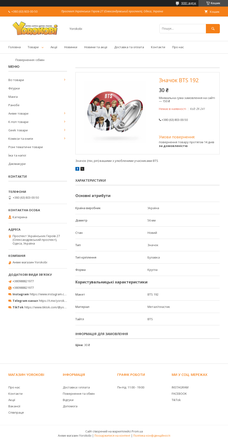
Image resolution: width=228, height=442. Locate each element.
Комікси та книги (20, 138)
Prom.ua (137, 431)
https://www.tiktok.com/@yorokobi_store (53, 307)
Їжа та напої (17, 155)
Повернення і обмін (29, 60)
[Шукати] (213, 28)
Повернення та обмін (79, 393)
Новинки (70, 47)
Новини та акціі (95, 47)
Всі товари (16, 80)
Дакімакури (17, 164)
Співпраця (16, 412)
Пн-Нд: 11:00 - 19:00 (130, 387)
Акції (53, 47)
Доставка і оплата (76, 387)
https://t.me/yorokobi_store (58, 301)
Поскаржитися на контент (112, 436)
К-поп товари (18, 122)
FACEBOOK (179, 393)
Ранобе (14, 105)
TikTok (176, 400)
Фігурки (14, 88)
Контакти (158, 47)
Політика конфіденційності (151, 436)
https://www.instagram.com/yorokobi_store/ (61, 294)
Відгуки (68, 400)
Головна (14, 47)
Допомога (70, 406)
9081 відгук (188, 3)
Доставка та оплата (129, 47)
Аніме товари (18, 113)
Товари (33, 47)
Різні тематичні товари (25, 147)
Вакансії (14, 406)
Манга (13, 97)
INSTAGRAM (180, 387)
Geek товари (18, 130)
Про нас (178, 47)
